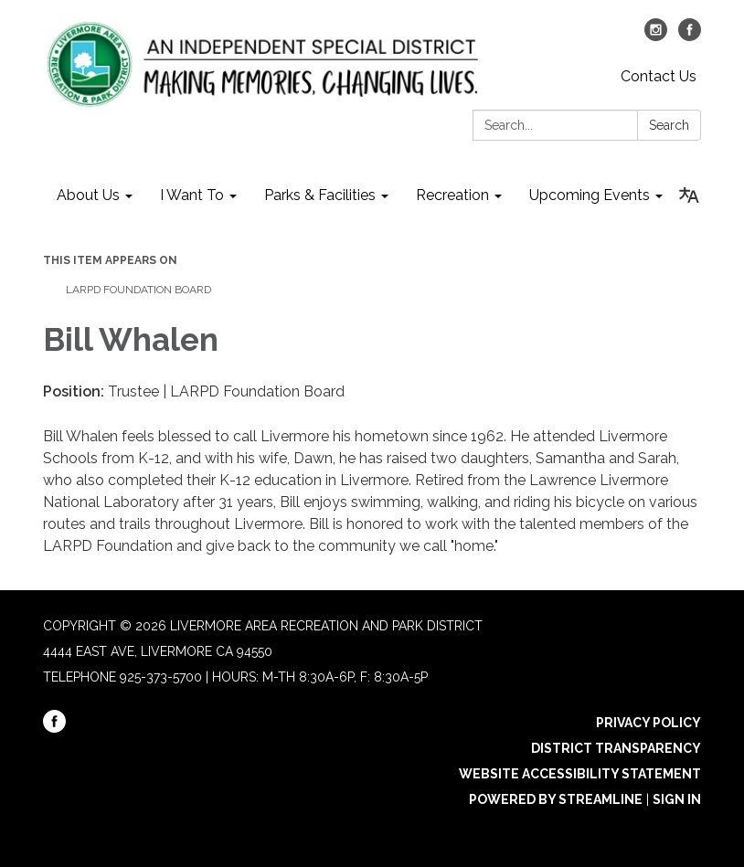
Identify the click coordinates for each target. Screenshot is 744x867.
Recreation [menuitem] (452, 195)
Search (669, 125)
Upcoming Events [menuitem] (589, 195)
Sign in (677, 799)
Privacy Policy (648, 722)
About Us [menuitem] (88, 195)
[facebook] (689, 36)
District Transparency (616, 748)
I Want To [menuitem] (192, 195)
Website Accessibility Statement (580, 774)
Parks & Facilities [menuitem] (320, 195)
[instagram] (655, 36)
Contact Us (658, 76)
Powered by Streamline (556, 799)
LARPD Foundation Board (138, 289)
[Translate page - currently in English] (688, 195)
